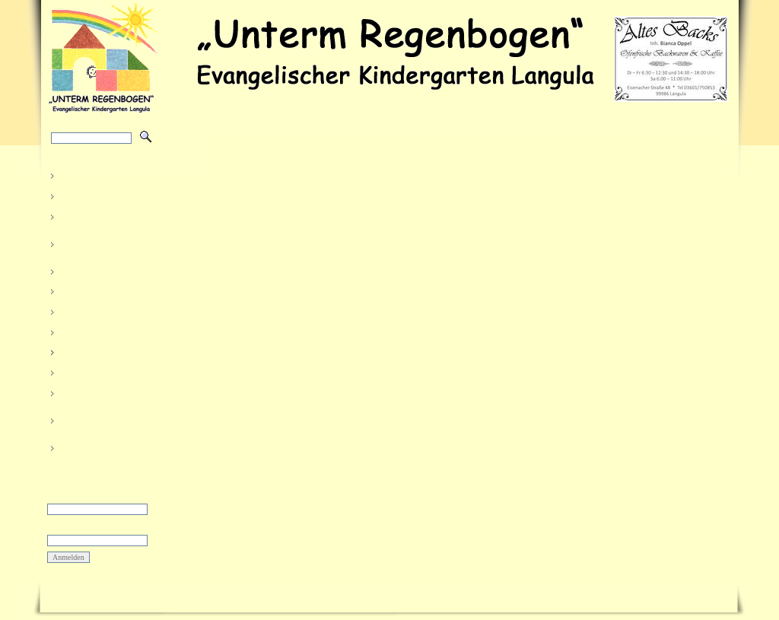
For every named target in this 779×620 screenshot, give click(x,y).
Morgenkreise (89, 330)
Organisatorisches (99, 290)
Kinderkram (84, 310)
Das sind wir (86, 195)
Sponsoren (83, 371)
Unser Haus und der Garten (104, 243)
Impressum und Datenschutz (318, 596)
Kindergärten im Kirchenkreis (94, 419)
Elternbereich (91, 351)
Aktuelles (79, 174)
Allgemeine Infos (96, 391)
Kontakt (76, 446)
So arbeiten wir (92, 215)
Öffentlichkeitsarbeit (103, 269)
